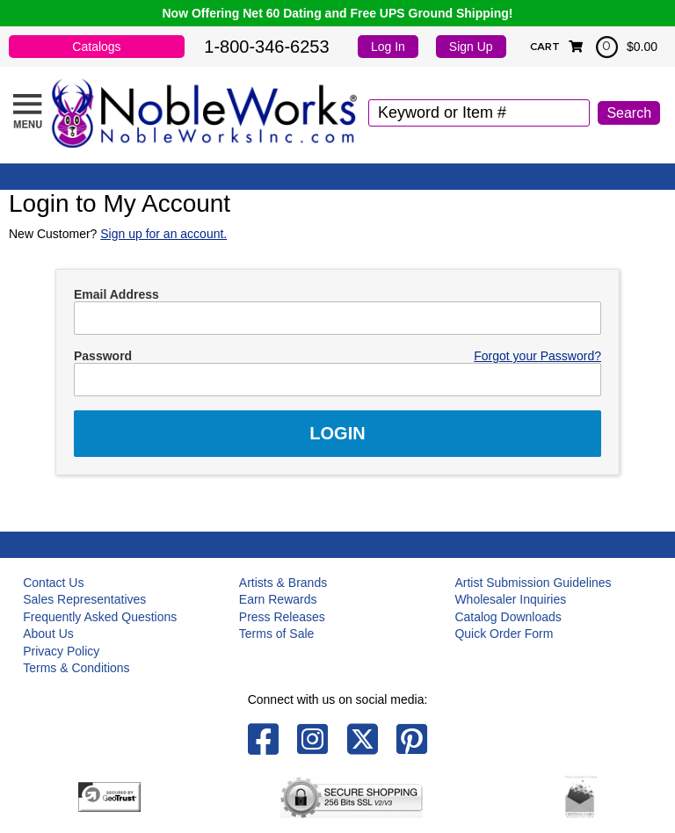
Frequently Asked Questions (100, 617)
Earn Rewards (278, 599)
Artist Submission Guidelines (532, 583)
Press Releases (282, 617)
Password (103, 356)
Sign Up (471, 47)
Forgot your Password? (537, 356)
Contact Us (53, 583)
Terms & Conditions (76, 668)
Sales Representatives (84, 599)
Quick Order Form (503, 634)
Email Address (116, 294)
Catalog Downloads (507, 617)
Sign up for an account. (163, 234)
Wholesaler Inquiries (510, 599)
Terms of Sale (277, 634)
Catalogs (96, 47)
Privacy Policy (61, 651)
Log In (388, 47)
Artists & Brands (283, 583)
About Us (48, 634)
